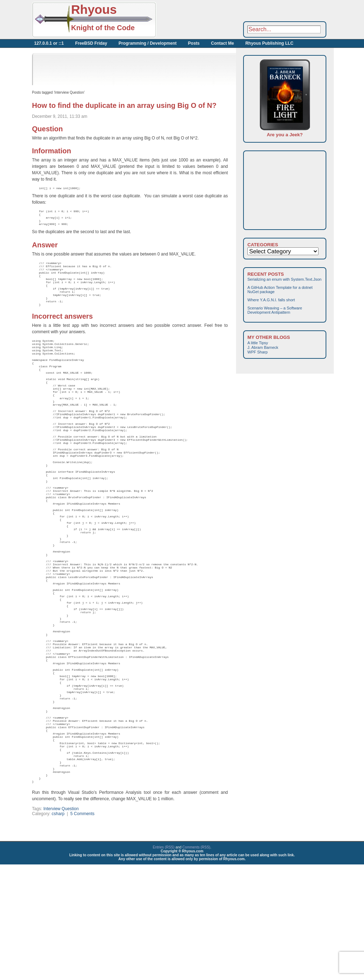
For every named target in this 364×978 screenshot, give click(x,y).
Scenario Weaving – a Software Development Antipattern (274, 310)
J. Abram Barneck (262, 347)
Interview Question (61, 922)
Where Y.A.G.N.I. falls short (271, 300)
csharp (58, 927)
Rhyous (94, 9)
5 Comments (82, 927)
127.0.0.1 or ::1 (49, 43)
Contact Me (222, 43)
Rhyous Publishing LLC (269, 43)
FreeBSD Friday (91, 43)
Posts (194, 43)
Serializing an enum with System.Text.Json (284, 279)
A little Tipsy (257, 343)
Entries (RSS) (164, 961)
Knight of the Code (103, 28)
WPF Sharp (257, 352)
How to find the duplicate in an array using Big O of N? (124, 105)
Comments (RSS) (196, 961)
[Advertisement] (234, 19)
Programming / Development (147, 43)
